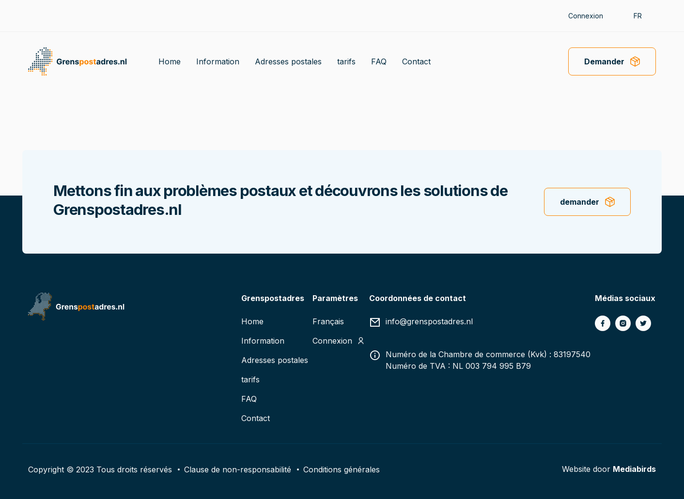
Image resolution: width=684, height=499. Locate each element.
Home (169, 61)
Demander (604, 61)
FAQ (379, 61)
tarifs (346, 61)
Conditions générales (341, 469)
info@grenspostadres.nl (429, 321)
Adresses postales (288, 61)
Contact (416, 61)
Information (217, 61)
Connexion (585, 16)
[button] (642, 16)
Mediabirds (634, 469)
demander (579, 202)
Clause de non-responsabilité (237, 469)
